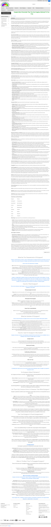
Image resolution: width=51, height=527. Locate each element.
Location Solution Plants (4, 22)
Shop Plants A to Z (4, 18)
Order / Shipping (23, 8)
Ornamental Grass (4, 19)
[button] (6, 13)
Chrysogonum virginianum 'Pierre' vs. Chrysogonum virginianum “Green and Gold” (44, 508)
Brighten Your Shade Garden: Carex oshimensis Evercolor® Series (43, 505)
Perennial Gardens (4, 23)
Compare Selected (46, 252)
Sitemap (12, 523)
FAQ (26, 510)
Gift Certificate (40, 0)
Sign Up (46, 0)
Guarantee (27, 509)
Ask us (9, 525)
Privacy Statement (10, 10)
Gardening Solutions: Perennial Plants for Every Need (44, 512)
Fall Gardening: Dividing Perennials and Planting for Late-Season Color (44, 510)
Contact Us (27, 507)
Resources (3, 10)
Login (43, 0)
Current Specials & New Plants (4, 26)
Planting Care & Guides (40, 8)
